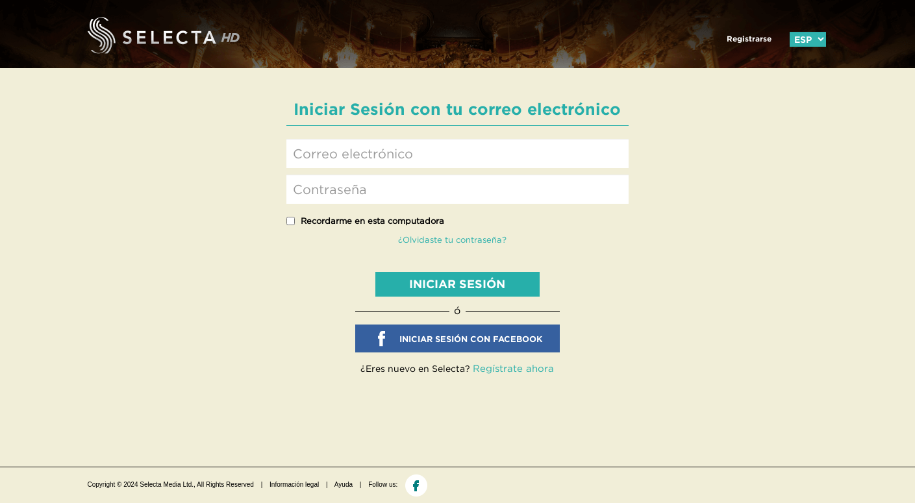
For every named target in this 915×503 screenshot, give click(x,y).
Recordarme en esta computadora (372, 221)
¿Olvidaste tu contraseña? (452, 240)
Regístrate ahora (513, 368)
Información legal (294, 484)
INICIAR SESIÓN (457, 284)
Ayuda (343, 484)
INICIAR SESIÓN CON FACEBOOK (470, 339)
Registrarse (749, 38)
